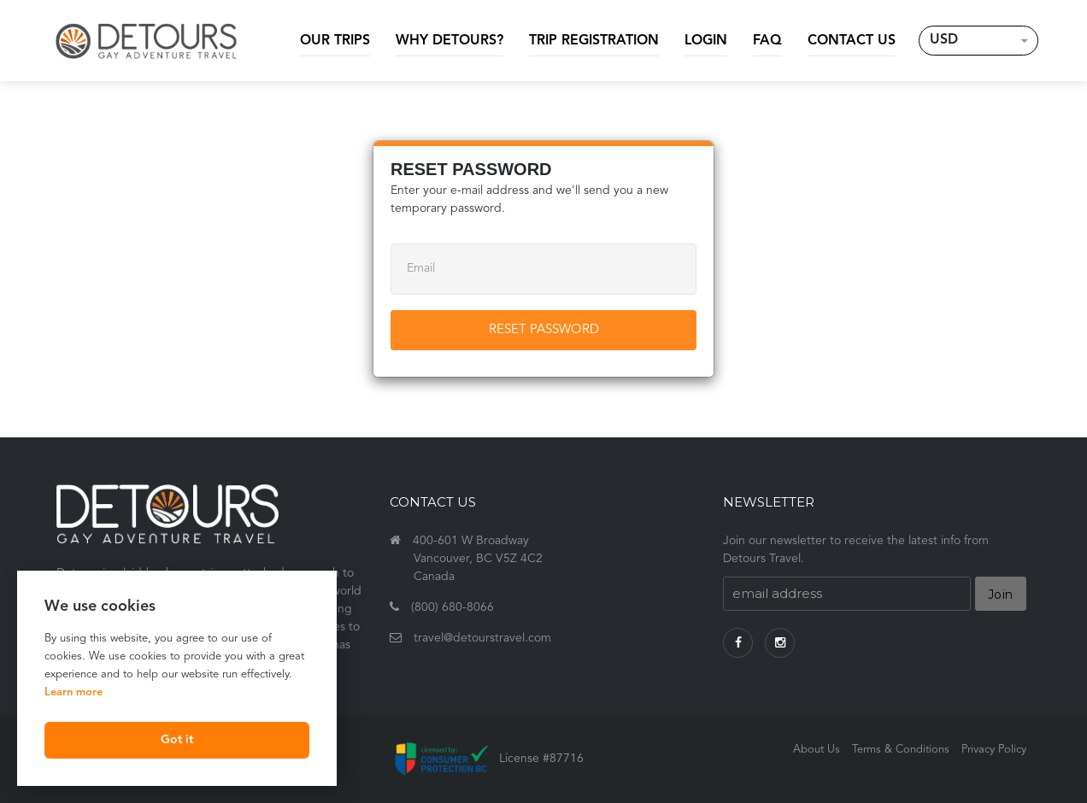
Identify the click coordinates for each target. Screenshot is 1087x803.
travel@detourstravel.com (482, 638)
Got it (177, 740)
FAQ (767, 41)
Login (706, 41)
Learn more (73, 692)
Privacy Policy (993, 749)
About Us (816, 749)
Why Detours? (449, 41)
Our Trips (335, 41)
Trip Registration (594, 41)
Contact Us (852, 41)
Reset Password (544, 330)
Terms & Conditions (900, 749)
